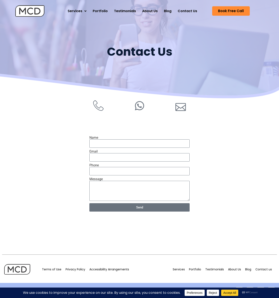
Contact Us (187, 11)
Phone (94, 165)
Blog (167, 11)
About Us (150, 11)
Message (96, 179)
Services (77, 11)
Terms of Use (51, 269)
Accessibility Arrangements (109, 269)
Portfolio (100, 11)
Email (93, 151)
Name (93, 137)
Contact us (263, 269)
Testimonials (125, 11)
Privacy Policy (75, 269)
